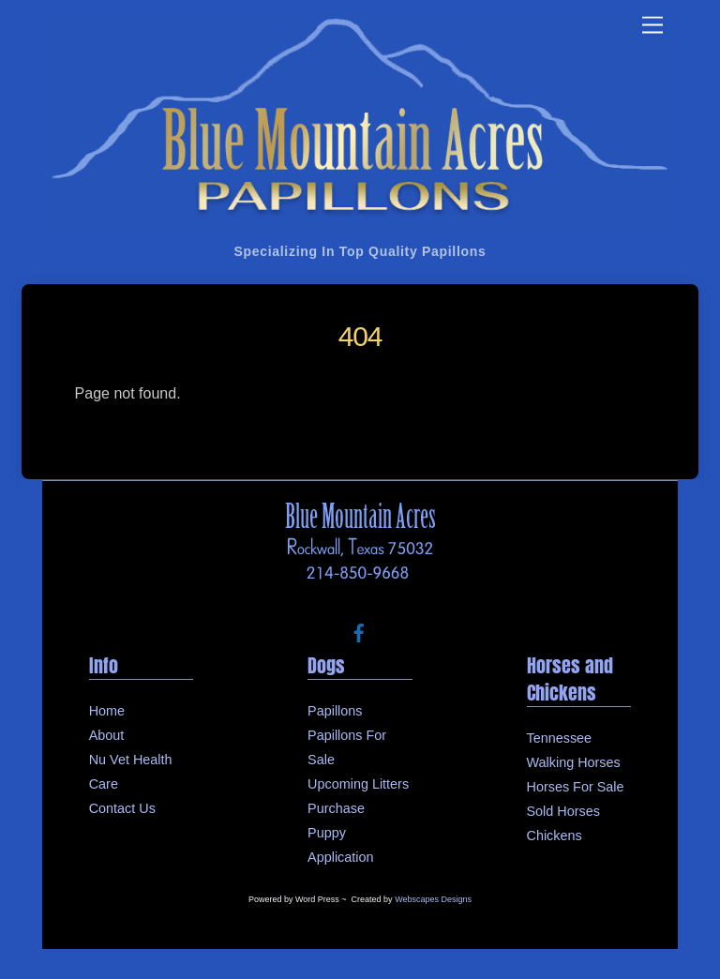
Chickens (554, 835)
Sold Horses (563, 811)
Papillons (335, 710)
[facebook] (359, 632)
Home (107, 710)
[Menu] (652, 26)
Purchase (336, 808)
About (107, 735)
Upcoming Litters (358, 783)
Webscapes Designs (433, 899)
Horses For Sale (575, 786)
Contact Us (122, 808)
